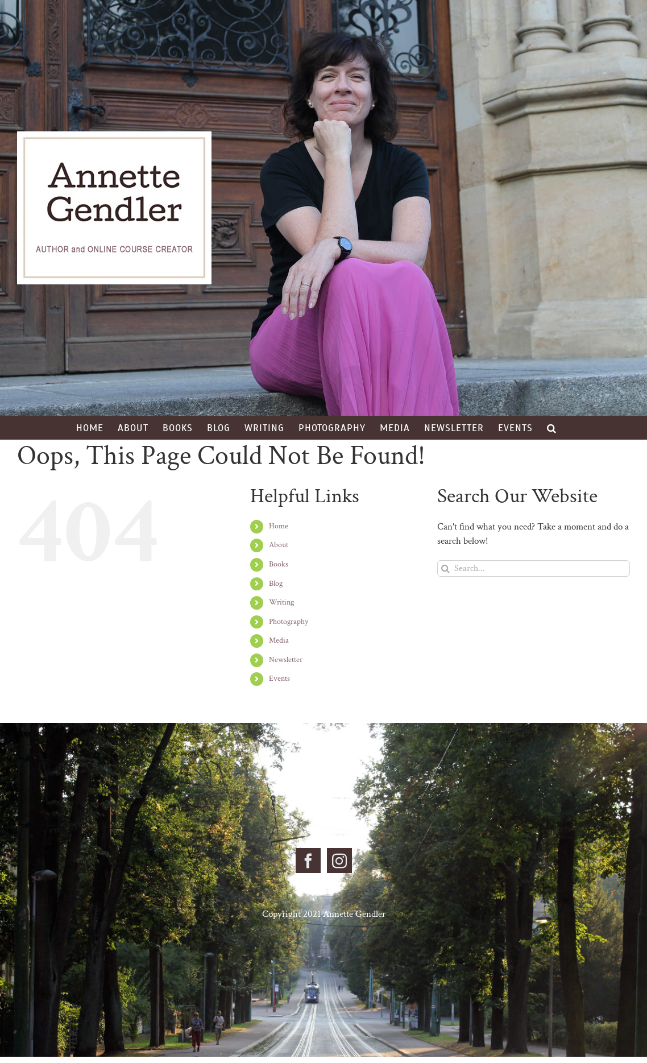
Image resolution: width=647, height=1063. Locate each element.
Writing (281, 602)
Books (278, 564)
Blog (276, 583)
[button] (552, 427)
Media (279, 640)
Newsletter (285, 660)
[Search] (445, 568)
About (278, 545)
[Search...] (533, 568)
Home (278, 526)
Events (279, 678)
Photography (288, 622)
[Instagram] (339, 860)
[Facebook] (308, 860)
